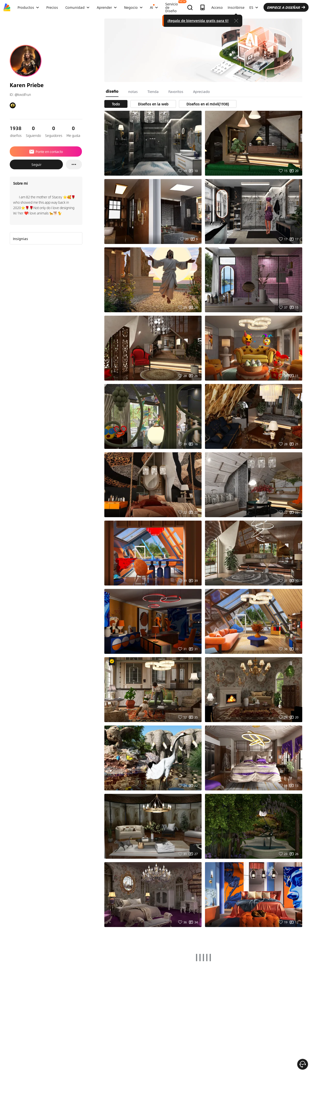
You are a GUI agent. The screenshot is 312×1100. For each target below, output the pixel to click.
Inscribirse (236, 7)
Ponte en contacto (46, 151)
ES (253, 7)
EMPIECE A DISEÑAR (286, 7)
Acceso (217, 7)
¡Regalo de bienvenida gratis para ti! (198, 20)
